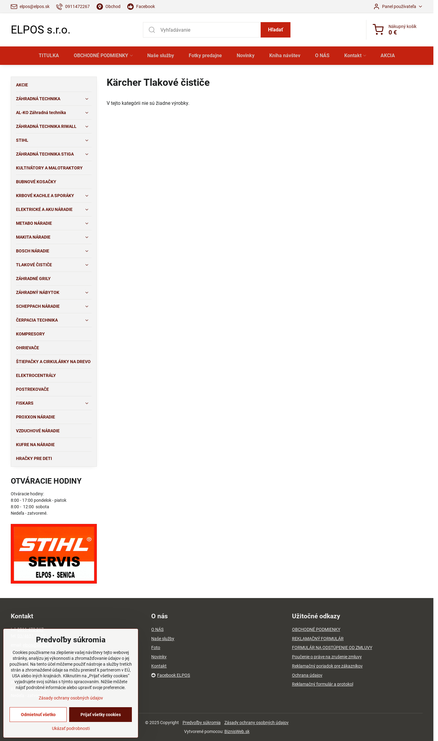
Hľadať (275, 30)
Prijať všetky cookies (101, 730)
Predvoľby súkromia (202, 722)
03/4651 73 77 (31, 635)
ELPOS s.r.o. (40, 29)
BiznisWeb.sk (237, 731)
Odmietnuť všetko (38, 730)
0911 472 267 (30, 629)
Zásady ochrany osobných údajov (256, 722)
